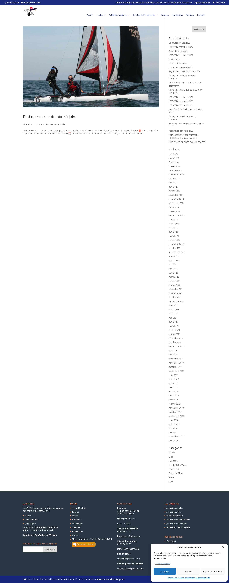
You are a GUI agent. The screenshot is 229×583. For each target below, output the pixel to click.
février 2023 (174, 240)
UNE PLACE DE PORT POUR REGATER (187, 142)
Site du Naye (124, 553)
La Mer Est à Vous (177, 465)
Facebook (171, 541)
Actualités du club (174, 508)
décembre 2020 (176, 338)
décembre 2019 (176, 358)
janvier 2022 (174, 285)
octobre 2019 (175, 366)
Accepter (164, 571)
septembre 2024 (176, 203)
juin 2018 (173, 428)
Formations (177, 15)
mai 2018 (173, 432)
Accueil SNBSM (79, 508)
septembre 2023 (176, 215)
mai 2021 (173, 317)
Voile (62, 124)
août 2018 (173, 420)
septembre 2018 (176, 416)
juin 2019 (173, 383)
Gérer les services (162, 563)
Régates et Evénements (145, 15)
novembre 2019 (176, 362)
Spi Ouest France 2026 (179, 42)
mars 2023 (174, 235)
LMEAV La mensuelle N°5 (181, 55)
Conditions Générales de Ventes (40, 535)
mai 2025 (173, 182)
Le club (101, 15)
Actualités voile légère (176, 523)
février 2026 (174, 162)
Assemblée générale (178, 51)
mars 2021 (174, 326)
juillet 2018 (174, 424)
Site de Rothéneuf (126, 541)
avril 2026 (173, 154)
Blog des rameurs (174, 515)
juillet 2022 (174, 260)
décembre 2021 (176, 289)
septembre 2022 (176, 252)
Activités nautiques (119, 15)
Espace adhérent (202, 3)
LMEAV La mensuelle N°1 (181, 105)
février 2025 (174, 190)
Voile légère (77, 523)
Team (171, 477)
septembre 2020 (176, 346)
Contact (201, 15)
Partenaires (77, 531)
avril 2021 (173, 321)
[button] (223, 547)
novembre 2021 (176, 293)
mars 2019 (174, 395)
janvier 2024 (174, 211)
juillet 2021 (174, 309)
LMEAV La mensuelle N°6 (181, 46)
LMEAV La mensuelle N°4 (181, 67)
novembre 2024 (176, 199)
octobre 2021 (175, 297)
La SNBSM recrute (177, 63)
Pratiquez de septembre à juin (49, 116)
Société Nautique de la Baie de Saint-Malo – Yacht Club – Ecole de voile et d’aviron (153, 3)
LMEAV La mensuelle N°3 (181, 97)
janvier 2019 (174, 403)
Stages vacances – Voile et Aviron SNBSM (92, 539)
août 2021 (173, 305)
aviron (28, 515)
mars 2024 (174, 207)
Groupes (165, 15)
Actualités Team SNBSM (178, 527)
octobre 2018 (175, 411)
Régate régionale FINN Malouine (184, 71)
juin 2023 (173, 227)
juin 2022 (173, 264)
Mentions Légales (115, 579)
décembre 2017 (176, 436)
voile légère (30, 523)
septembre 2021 (176, 301)
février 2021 (174, 330)
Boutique (190, 15)
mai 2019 (173, 387)
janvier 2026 (174, 166)
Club (47, 124)
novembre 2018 (176, 407)
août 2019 (173, 375)
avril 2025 (173, 186)
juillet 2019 (174, 379)
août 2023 (173, 219)
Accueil (90, 15)
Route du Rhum (176, 473)
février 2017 (174, 440)
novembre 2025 (176, 174)
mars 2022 (174, 276)
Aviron (41, 124)
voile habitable (32, 519)
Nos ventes (174, 59)
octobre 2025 (175, 178)
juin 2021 (173, 313)
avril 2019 (173, 391)
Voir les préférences (213, 571)
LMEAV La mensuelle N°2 (181, 101)
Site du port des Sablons (130, 563)
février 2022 (174, 281)
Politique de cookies (175, 578)
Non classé (174, 469)
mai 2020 (173, 354)
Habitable (54, 124)
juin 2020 (173, 350)
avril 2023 (173, 231)
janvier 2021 (174, 334)
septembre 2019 (176, 371)
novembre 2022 (176, 244)
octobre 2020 (175, 342)
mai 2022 (173, 268)
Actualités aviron (174, 511)
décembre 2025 (176, 170)
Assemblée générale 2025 (181, 130)
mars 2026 (174, 158)
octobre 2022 (175, 248)
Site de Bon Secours (127, 528)
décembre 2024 (176, 195)
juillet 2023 (174, 223)
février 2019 (174, 399)
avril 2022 (173, 272)
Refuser (188, 571)
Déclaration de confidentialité (197, 578)
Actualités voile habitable (178, 519)
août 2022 (173, 256)
